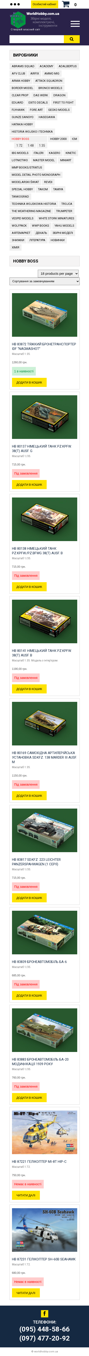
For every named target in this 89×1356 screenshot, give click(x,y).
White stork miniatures (56, 218)
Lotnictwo (20, 160)
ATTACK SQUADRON (48, 80)
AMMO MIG (51, 73)
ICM (74, 139)
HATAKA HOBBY (22, 124)
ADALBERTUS (68, 66)
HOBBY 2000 (58, 139)
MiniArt (65, 160)
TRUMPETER (64, 211)
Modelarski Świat (25, 182)
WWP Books (40, 225)
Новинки (58, 240)
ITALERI (38, 153)
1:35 (42, 145)
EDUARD (17, 102)
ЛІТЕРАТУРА (37, 240)
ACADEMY (46, 66)
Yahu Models (64, 225)
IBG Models (20, 153)
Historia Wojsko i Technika (32, 131)
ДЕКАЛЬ (41, 233)
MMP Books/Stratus (27, 167)
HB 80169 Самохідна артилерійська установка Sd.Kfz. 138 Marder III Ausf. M (44, 757)
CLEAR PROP (20, 95)
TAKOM (43, 189)
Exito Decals (38, 102)
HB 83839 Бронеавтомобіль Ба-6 (39, 962)
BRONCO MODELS (50, 88)
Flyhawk (18, 109)
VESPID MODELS (23, 218)
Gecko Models (59, 109)
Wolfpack (19, 225)
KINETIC (71, 153)
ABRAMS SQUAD (23, 66)
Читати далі (26, 1195)
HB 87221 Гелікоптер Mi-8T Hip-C (39, 1162)
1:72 (19, 145)
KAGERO (54, 153)
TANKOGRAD (20, 196)
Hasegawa (47, 117)
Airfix (34, 73)
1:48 (31, 145)
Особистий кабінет (44, 4)
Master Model (44, 160)
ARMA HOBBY (21, 80)
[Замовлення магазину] (45, 281)
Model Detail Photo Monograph (36, 174)
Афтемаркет (21, 233)
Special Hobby (22, 189)
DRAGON (59, 95)
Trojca (66, 203)
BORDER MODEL (22, 88)
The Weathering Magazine (31, 211)
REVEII (48, 182)
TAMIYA (58, 189)
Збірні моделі (63, 233)
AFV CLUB (18, 73)
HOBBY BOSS (20, 139)
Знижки (18, 240)
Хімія (15, 247)
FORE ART (36, 109)
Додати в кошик (29, 382)
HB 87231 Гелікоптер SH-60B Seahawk (44, 1259)
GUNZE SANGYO (23, 117)
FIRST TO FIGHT (63, 102)
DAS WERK (41, 95)
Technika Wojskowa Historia (34, 203)
